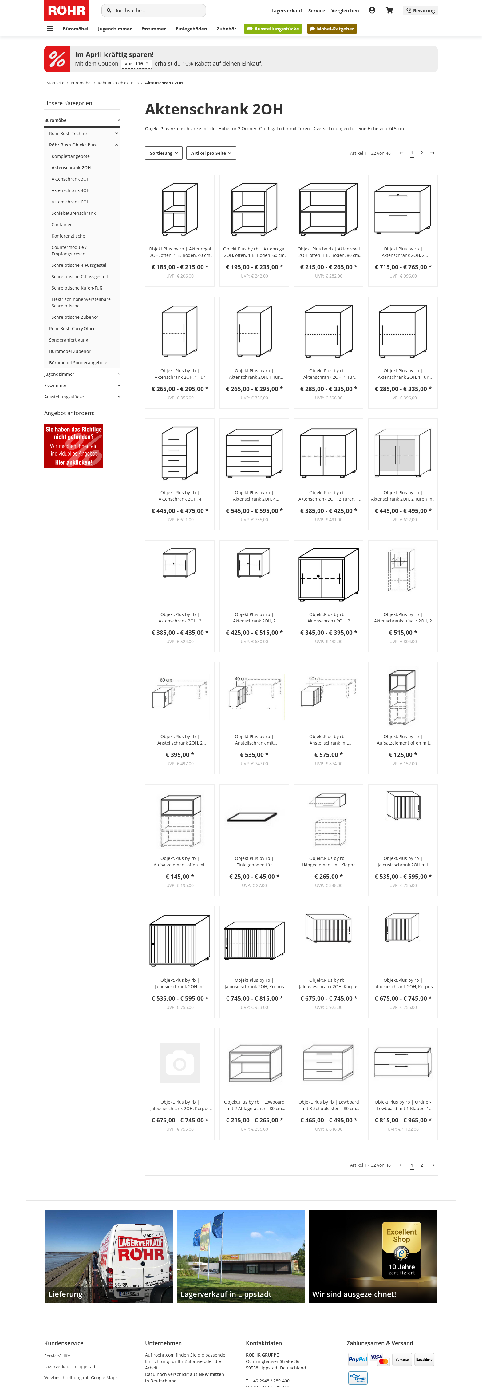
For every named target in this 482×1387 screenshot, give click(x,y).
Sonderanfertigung (68, 340)
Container (62, 224)
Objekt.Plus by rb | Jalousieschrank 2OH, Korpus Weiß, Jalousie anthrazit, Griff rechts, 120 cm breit (180, 1105)
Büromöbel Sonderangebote (78, 363)
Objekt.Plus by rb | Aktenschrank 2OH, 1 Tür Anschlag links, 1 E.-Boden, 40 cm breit (179, 374)
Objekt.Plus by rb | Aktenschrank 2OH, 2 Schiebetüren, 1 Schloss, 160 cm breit (254, 617)
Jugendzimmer (115, 29)
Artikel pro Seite (208, 153)
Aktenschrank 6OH (71, 202)
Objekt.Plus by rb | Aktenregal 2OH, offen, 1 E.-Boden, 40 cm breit (180, 252)
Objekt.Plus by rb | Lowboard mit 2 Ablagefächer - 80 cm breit (254, 1105)
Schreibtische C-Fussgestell (80, 276)
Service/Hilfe (57, 1356)
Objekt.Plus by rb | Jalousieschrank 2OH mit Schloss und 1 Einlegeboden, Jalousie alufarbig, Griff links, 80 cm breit (403, 861)
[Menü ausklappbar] (49, 28)
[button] (179, 209)
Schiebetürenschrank (74, 213)
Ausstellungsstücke (273, 29)
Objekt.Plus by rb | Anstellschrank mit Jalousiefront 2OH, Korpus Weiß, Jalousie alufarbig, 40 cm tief (254, 739)
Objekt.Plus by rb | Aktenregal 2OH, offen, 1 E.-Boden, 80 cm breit (329, 252)
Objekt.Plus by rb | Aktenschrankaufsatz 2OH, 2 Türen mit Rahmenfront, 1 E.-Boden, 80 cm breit (403, 617)
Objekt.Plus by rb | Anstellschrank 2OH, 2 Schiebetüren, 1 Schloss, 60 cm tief (179, 739)
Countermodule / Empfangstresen (69, 250)
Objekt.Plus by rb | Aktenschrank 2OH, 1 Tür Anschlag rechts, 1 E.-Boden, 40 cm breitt (254, 374)
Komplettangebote (71, 156)
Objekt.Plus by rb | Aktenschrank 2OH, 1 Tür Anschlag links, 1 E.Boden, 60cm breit (328, 374)
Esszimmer (153, 29)
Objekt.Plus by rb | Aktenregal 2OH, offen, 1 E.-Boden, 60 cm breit (254, 252)
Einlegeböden (191, 29)
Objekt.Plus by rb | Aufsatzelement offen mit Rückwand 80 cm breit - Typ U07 (179, 861)
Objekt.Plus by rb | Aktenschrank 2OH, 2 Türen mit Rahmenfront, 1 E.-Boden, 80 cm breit (403, 496)
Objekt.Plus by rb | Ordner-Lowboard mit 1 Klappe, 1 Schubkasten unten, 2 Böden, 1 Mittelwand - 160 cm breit (403, 1105)
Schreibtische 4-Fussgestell (80, 265)
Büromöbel (76, 29)
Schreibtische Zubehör (75, 317)
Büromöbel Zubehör (70, 351)
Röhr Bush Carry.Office (72, 328)
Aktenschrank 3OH (71, 179)
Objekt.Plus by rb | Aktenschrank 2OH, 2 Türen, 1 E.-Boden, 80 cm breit (328, 496)
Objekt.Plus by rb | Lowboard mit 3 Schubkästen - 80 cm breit (328, 1105)
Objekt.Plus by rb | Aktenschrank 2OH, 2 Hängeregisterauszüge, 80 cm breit (403, 252)
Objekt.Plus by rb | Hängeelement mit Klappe (329, 861)
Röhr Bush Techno (68, 133)
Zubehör (226, 29)
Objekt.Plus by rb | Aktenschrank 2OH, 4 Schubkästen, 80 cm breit (254, 496)
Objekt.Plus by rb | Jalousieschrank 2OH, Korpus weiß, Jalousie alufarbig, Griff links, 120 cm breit (254, 983)
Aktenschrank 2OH (71, 167)
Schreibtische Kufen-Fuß (77, 288)
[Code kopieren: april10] (136, 64)
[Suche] (157, 10)
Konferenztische (68, 236)
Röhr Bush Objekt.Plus (73, 145)
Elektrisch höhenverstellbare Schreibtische (81, 302)
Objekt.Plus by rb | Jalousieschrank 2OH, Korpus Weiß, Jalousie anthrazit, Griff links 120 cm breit (403, 983)
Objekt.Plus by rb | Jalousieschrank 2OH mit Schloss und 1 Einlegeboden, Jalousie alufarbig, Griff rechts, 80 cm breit (180, 983)
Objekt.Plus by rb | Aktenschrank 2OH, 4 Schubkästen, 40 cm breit (180, 496)
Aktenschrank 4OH (71, 190)
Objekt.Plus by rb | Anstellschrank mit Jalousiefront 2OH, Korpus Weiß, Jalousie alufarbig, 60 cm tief (328, 739)
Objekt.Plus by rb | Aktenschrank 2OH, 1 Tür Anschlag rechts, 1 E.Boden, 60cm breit (403, 374)
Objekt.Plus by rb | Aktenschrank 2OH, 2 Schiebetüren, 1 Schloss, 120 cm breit (180, 617)
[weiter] (432, 153)
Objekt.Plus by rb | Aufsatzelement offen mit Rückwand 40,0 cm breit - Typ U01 (403, 739)
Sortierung (161, 153)
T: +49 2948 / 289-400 (268, 1381)
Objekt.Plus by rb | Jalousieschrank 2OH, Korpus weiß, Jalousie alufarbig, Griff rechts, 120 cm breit (328, 983)
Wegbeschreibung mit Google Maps (81, 1378)
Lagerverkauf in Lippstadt (70, 1366)
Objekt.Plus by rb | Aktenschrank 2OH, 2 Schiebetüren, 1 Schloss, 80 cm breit (328, 617)
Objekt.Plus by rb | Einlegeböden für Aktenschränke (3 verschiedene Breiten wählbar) (254, 861)
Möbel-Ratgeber (332, 29)
